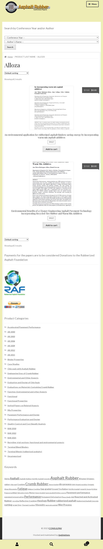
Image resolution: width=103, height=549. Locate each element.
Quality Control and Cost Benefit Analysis (27, 424)
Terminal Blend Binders (18, 447)
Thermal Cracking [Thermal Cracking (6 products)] (28, 505)
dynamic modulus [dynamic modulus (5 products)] (81, 484)
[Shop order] (16, 73)
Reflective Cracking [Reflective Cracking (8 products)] (28, 501)
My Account (17, 544)
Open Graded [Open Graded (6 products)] (40, 493)
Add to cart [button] (51, 149)
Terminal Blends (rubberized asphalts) (25, 451)
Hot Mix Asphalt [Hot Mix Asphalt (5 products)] (74, 489)
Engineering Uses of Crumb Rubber (23, 373)
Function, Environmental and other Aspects (27, 392)
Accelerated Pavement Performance (24, 327)
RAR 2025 (12, 438)
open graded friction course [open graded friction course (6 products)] (56, 493)
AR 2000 (11, 332)
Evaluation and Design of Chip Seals (24, 382)
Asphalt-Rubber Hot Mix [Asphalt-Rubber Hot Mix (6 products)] (29, 479)
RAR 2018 (12, 428)
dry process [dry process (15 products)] (65, 484)
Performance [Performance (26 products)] (32, 496)
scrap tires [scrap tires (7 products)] (17, 505)
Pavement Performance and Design (23, 415)
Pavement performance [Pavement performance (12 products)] (78, 492)
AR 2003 (11, 336)
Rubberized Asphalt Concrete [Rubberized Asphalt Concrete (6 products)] (87, 501)
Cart (79, 542)
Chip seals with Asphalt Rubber (22, 369)
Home (10, 57)
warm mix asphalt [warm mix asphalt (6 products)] (51, 505)
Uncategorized (14, 456)
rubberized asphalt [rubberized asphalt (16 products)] (66, 500)
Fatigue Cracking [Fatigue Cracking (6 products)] (34, 489)
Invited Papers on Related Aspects (23, 405)
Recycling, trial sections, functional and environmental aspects (36, 442)
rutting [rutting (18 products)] (8, 504)
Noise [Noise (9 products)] (32, 493)
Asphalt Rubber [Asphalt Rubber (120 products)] (64, 477)
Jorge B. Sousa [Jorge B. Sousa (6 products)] (85, 489)
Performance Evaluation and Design (24, 419)
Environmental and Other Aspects (23, 378)
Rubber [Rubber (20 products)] (51, 500)
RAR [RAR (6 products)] (72, 497)
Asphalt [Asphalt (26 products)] (14, 478)
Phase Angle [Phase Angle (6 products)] (66, 497)
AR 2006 (11, 341)
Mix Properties (14, 410)
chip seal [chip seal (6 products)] (13, 484)
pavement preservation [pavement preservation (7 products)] (14, 497)
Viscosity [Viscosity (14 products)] (40, 505)
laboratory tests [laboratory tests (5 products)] (23, 493)
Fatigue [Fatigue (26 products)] (22, 488)
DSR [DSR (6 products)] (73, 484)
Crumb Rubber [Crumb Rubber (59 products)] (36, 484)
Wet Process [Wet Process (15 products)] (65, 505)
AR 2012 (11, 350)
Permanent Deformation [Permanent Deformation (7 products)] (51, 497)
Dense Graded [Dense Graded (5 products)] (54, 484)
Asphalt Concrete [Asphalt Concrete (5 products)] (44, 479)
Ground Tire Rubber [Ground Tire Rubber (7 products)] (60, 489)
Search (51, 544)
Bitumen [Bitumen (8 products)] (82, 479)
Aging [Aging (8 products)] (6, 479)
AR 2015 (11, 355)
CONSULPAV (55, 528)
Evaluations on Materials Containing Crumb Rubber (31, 387)
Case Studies (13, 364)
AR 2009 (11, 346)
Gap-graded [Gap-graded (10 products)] (45, 489)
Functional (12, 396)
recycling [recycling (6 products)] (15, 501)
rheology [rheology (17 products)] (42, 500)
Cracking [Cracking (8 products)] (21, 484)
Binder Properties (16, 359)
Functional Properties (17, 401)
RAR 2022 (12, 433)
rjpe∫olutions (64, 535)
